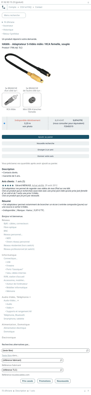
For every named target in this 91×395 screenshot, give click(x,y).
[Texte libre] (44, 351)
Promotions (45, 381)
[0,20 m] (4, 123)
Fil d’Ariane (9, 22)
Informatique (9, 255)
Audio (9, 304)
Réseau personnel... (13, 234)
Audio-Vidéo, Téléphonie (16, 297)
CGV (25, 7)
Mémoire (10, 291)
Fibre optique (10, 227)
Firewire (10, 265)
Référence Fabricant (11, 365)
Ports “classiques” (14, 269)
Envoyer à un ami (45, 149)
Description (20, 390)
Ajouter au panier (45, 137)
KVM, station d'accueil (14, 276)
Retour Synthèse (11, 33)
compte (12, 7)
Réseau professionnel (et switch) (19, 249)
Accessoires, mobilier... (14, 280)
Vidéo (10, 307)
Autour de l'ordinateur (17, 283)
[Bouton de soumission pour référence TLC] (61, 370)
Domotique (9, 331)
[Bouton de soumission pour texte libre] (87, 351)
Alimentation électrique (15, 328)
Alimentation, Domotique (16, 324)
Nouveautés (63, 381)
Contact (38, 7)
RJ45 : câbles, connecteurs (16, 223)
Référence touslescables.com (15, 374)
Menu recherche (12, 15)
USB (8, 262)
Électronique (9, 337)
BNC (6, 230)
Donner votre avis (45, 156)
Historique (8, 29)
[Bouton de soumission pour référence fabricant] (61, 360)
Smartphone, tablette (14, 318)
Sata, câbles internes (16, 273)
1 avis (32, 390)
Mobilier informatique (16, 287)
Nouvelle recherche (45, 143)
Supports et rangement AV (19, 311)
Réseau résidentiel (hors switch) (19, 245)
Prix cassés (27, 381)
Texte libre (7, 355)
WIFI (8, 238)
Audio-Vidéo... (11, 300)
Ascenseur (8, 25)
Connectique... (10, 258)
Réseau (6, 220)
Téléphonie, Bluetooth (14, 315)
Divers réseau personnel (18, 241)
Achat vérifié (38, 185)
